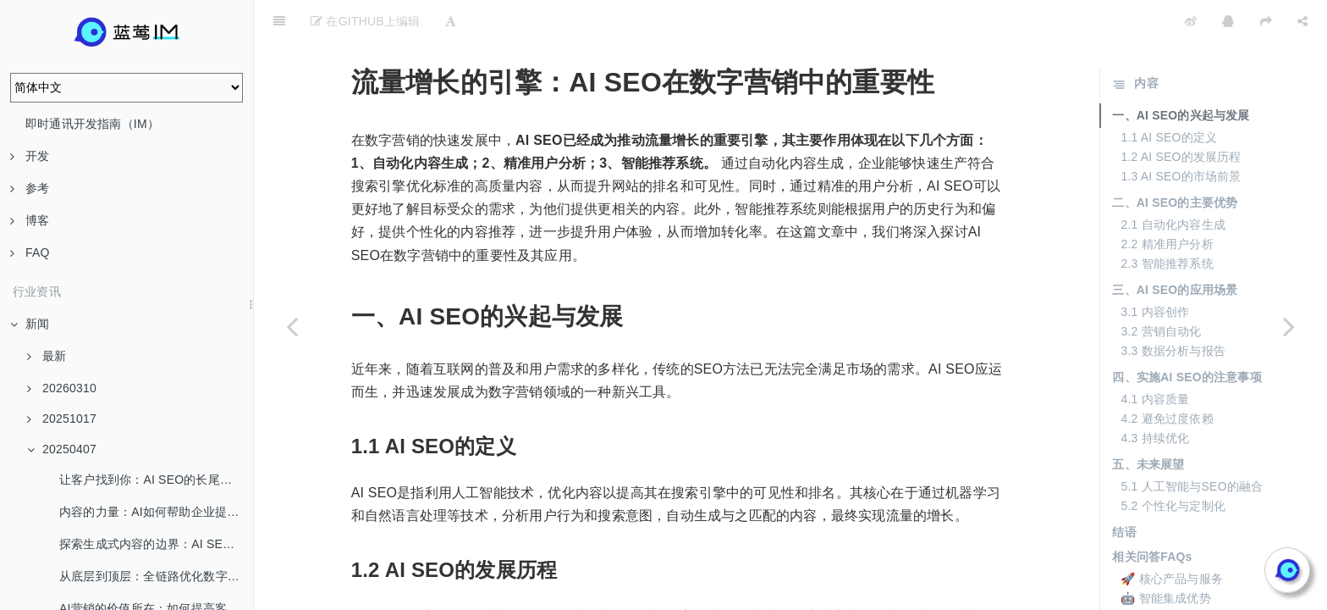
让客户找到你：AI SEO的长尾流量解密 (156, 479)
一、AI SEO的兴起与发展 (1180, 73)
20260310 (61, 388)
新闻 (29, 323)
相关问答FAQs (1152, 514)
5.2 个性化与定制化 (1173, 463)
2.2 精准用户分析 (1167, 201)
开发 (29, 156)
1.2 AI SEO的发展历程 (1181, 114)
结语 (1124, 489)
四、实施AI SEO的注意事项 (1186, 334)
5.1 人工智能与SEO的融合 (1192, 444)
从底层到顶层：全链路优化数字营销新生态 (156, 576)
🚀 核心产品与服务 (1172, 536)
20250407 (61, 449)
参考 (29, 188)
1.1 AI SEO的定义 (1169, 95)
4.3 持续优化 (1155, 395)
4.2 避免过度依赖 (1167, 376)
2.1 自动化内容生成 (1173, 182)
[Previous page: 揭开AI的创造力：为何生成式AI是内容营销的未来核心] (292, 326)
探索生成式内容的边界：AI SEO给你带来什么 (156, 544)
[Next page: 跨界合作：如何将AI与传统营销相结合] (1289, 326)
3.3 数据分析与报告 (1173, 308)
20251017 (61, 418)
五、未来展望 (1148, 422)
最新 (46, 356)
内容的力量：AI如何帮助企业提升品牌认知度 (156, 511)
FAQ (30, 252)
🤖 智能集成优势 (1166, 556)
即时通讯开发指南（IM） (92, 123)
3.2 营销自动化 (1161, 289)
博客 (29, 220)
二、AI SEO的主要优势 (1174, 160)
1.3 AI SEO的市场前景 (1181, 134)
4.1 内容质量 (1155, 356)
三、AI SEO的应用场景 (1174, 247)
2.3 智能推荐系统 (1167, 221)
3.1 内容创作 (1155, 269)
